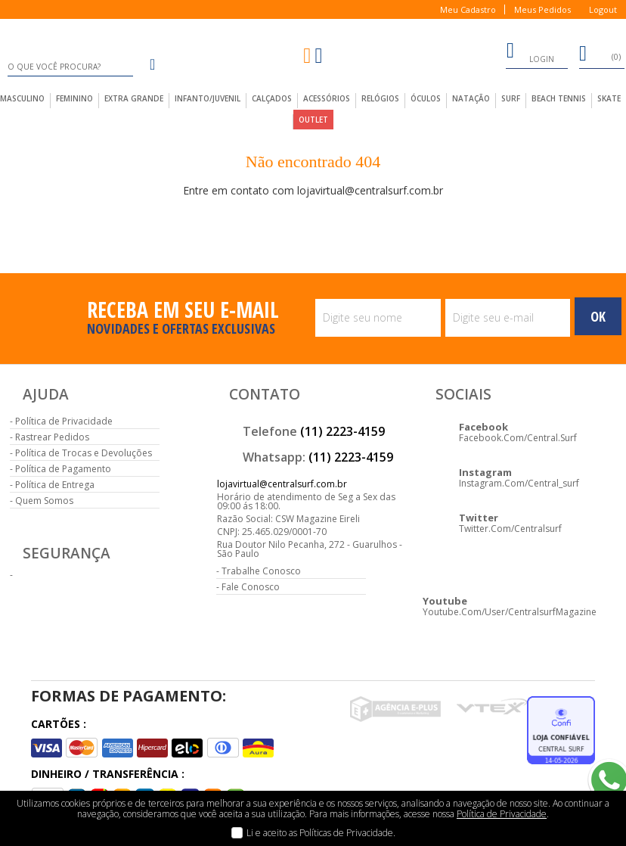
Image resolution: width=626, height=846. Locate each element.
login (530, 53)
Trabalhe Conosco (261, 571)
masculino (22, 98)
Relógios (380, 98)
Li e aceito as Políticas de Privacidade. (320, 832)
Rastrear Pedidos (52, 437)
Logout (603, 9)
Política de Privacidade (64, 421)
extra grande (133, 98)
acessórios (326, 98)
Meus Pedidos (542, 9)
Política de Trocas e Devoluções (83, 452)
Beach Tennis (558, 98)
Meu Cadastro (468, 9)
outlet (313, 119)
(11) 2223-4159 (342, 431)
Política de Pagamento (63, 468)
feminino (74, 98)
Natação (471, 98)
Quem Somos (44, 500)
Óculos (426, 98)
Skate (609, 98)
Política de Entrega (55, 484)
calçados (272, 98)
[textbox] (70, 66)
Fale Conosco (251, 586)
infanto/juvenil (207, 98)
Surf (510, 98)
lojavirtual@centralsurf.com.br (282, 483)
